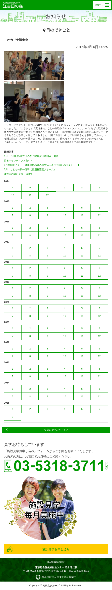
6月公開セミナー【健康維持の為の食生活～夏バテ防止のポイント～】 (42, 165)
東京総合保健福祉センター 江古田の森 (13, 5)
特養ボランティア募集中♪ (18, 160)
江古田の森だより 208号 (18, 174)
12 (47, 195)
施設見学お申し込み (56, 549)
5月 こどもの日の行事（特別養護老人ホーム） (30, 169)
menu (102, 5)
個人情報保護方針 (56, 562)
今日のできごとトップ (56, 429)
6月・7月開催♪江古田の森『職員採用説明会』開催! (31, 156)
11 (30, 195)
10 (12, 195)
